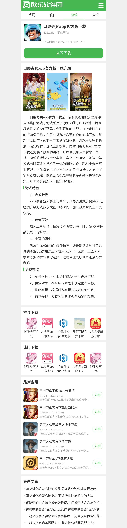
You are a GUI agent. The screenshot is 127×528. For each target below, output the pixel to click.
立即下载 (63, 53)
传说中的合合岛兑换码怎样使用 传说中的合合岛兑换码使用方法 (65, 502)
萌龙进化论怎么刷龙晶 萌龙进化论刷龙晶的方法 (59, 495)
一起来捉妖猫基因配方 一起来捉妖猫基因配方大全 (61, 523)
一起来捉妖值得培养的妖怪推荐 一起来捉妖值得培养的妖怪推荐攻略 (65, 516)
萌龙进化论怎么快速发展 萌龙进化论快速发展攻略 (61, 489)
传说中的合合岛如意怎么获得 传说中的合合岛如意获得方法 (65, 509)
